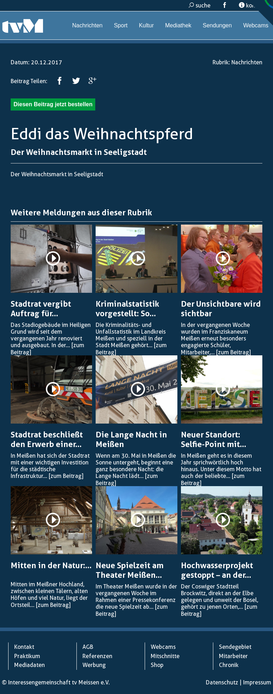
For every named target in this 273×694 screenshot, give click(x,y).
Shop (157, 665)
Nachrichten (87, 25)
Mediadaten (29, 665)
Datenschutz (222, 682)
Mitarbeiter (233, 656)
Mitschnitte (165, 656)
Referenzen (97, 656)
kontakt (252, 5)
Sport (120, 25)
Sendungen (217, 25)
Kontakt (24, 647)
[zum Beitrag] (233, 352)
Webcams (255, 25)
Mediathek (178, 25)
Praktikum (27, 656)
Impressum (257, 682)
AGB (87, 647)
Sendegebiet (235, 647)
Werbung (94, 665)
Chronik (229, 665)
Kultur (146, 25)
